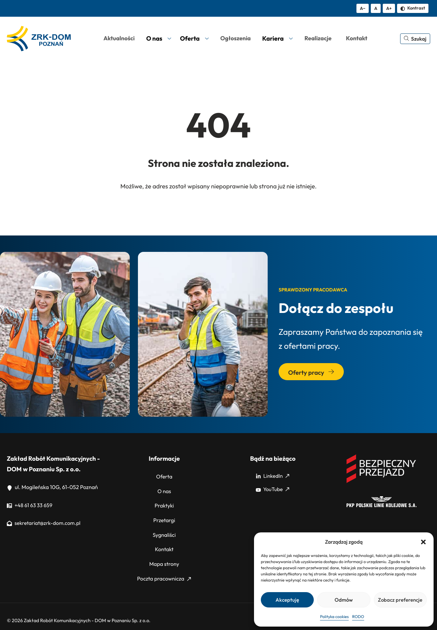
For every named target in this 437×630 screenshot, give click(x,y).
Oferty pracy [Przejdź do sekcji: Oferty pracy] (311, 372)
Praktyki (164, 502)
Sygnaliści (164, 529)
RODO (358, 616)
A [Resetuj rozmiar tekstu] (375, 8)
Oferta (164, 476)
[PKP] (382, 505)
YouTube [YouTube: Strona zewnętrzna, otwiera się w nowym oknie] (272, 489)
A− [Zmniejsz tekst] (362, 8)
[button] (423, 542)
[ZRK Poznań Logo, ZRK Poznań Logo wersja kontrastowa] (39, 38)
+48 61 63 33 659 (30, 505)
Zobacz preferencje (400, 600)
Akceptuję (287, 600)
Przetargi (164, 516)
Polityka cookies (334, 616)
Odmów (344, 600)
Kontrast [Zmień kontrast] (412, 8)
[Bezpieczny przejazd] (382, 481)
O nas (164, 489)
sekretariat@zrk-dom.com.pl (45, 523)
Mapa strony (164, 556)
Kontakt (164, 543)
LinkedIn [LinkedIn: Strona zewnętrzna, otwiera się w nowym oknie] (272, 476)
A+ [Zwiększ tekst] (389, 8)
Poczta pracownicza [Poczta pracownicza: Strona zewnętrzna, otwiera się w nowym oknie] (164, 569)
